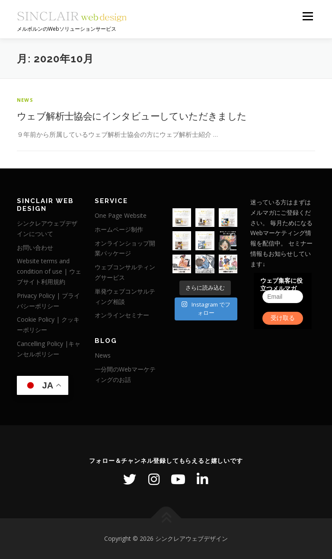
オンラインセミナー (122, 315)
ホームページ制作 (119, 229)
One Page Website (121, 215)
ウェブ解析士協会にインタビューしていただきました (132, 115)
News (25, 100)
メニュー (307, 16)
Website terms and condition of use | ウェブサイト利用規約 (49, 271)
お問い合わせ (35, 247)
